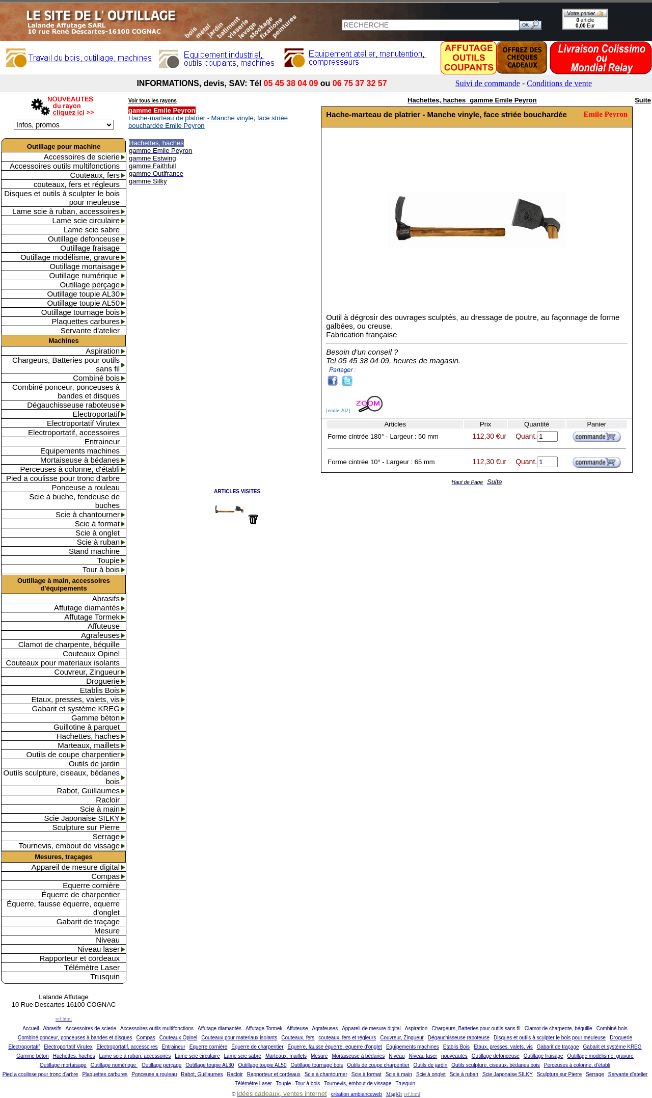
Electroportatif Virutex (83, 423)
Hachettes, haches (88, 736)
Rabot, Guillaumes (88, 790)
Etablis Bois (100, 690)
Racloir (108, 799)
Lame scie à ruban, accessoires (66, 211)
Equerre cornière (91, 885)
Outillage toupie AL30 (83, 293)
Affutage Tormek (92, 616)
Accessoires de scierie (82, 156)
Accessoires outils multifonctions (65, 166)
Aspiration (103, 350)
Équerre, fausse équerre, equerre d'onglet (63, 908)
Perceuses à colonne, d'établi (70, 469)
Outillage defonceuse (84, 238)
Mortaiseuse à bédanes (80, 460)
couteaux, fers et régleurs (77, 184)
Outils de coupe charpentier (73, 754)
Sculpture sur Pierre (86, 827)
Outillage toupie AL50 (83, 303)
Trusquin (105, 976)
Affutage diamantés (87, 607)
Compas (105, 876)
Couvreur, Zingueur (87, 671)
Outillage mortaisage (84, 266)
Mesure (107, 930)
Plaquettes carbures (86, 321)
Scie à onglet (97, 532)
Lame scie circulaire (86, 220)
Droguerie (103, 681)
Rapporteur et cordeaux (79, 958)
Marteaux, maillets (89, 745)
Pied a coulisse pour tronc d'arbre (63, 478)
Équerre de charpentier (81, 894)
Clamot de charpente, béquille (69, 644)
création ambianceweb (356, 1094)
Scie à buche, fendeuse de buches (74, 501)
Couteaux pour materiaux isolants (63, 662)
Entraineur (102, 441)
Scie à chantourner (88, 514)
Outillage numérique (84, 275)
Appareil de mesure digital (76, 867)
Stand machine (94, 551)
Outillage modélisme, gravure (70, 257)
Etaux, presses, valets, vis (76, 699)
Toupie (108, 560)
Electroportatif (96, 414)
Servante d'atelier (90, 330)
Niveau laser (98, 949)
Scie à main (100, 809)
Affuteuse (104, 626)
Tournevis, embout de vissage (69, 845)
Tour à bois (101, 569)
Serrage (106, 836)
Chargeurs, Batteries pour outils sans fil (66, 364)
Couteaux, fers (95, 175)
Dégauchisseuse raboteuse (73, 404)
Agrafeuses (100, 635)
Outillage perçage (90, 284)
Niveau (108, 939)
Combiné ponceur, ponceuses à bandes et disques (66, 391)
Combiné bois (96, 377)
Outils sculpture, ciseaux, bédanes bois (62, 777)
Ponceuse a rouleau (86, 487)
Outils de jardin (94, 763)
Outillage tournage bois (80, 312)
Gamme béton (95, 717)
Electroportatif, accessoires (74, 432)
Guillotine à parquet (86, 726)
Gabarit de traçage (88, 921)
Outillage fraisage (90, 248)
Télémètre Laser (92, 967)
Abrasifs (106, 598)
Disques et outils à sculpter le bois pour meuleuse (62, 197)
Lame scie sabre (92, 229)
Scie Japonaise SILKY (82, 818)
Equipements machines (80, 450)
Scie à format (97, 523)
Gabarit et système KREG (76, 708)
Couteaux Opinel (91, 653)
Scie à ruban (98, 542)
